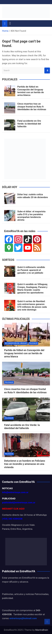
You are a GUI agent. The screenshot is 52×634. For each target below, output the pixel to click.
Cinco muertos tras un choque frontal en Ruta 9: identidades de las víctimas (31, 106)
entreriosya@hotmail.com (23, 618)
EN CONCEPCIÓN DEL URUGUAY (16, 343)
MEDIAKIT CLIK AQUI (13, 508)
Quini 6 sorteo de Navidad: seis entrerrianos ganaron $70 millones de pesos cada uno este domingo (32, 305)
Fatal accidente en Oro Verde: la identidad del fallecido (29, 123)
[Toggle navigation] (10, 23)
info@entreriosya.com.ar (15, 492)
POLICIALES (33, 343)
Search (47, 70)
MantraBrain (41, 629)
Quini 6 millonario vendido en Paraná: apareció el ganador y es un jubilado (31, 270)
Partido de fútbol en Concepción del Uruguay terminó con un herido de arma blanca (30, 90)
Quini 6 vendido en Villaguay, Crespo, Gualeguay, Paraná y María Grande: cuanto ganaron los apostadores (32, 288)
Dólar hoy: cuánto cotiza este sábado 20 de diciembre (32, 195)
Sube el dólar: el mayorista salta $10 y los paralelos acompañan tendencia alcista (31, 215)
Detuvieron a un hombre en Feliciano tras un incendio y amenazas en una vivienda (24, 464)
